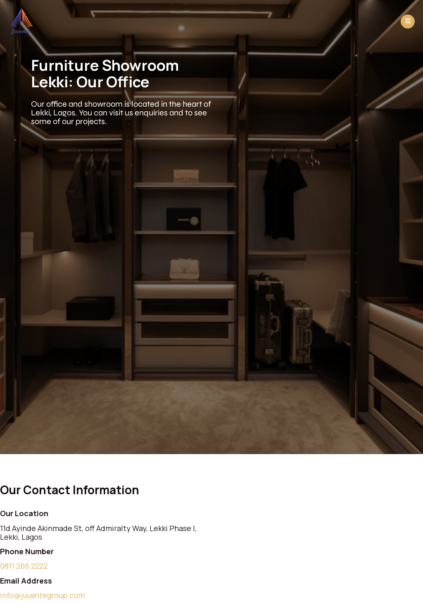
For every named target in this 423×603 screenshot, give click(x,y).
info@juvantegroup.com (42, 595)
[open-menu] (408, 21)
